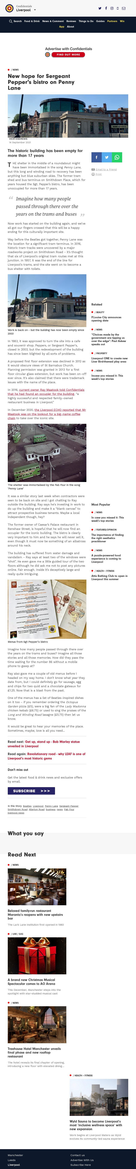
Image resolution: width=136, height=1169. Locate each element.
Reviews (71, 21)
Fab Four (69, 809)
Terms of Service (81, 1104)
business (51, 809)
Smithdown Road (18, 809)
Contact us (78, 1084)
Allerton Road (37, 809)
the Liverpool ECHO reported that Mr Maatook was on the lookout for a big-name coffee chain (47, 414)
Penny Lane (51, 806)
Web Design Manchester (20, 1166)
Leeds (12, 1089)
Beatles (27, 806)
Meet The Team (81, 1108)
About (70, 26)
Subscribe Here (81, 1094)
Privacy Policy (79, 1099)
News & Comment (53, 21)
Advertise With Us (82, 1089)
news (60, 809)
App (61, 26)
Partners (112, 21)
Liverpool (38, 806)
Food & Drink (32, 21)
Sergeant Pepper (68, 806)
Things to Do (86, 21)
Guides (100, 21)
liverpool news (16, 812)
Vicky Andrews (18, 139)
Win (122, 21)
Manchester (15, 1084)
